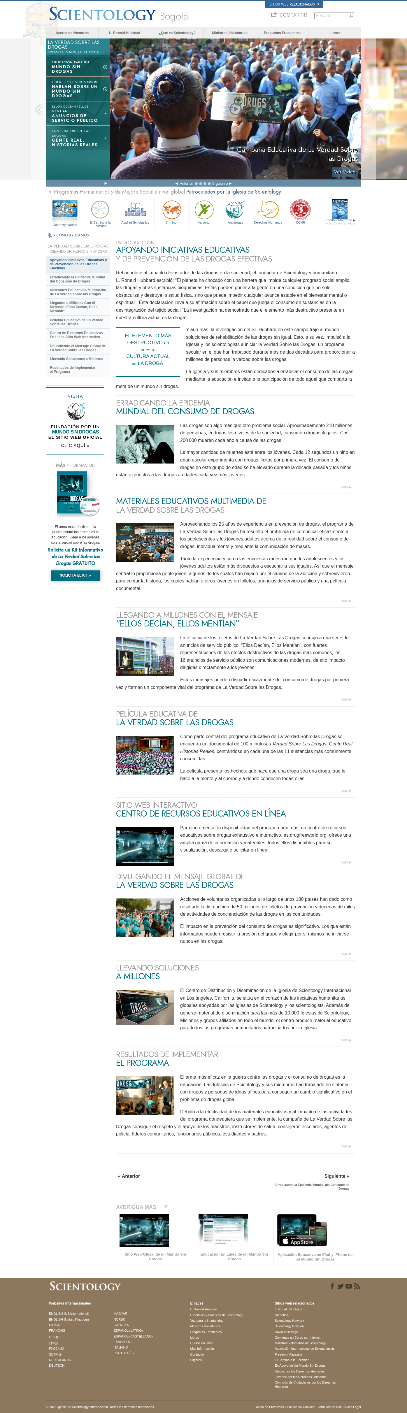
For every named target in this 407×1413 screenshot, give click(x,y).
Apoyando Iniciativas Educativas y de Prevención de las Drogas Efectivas (78, 264)
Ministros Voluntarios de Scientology (300, 1343)
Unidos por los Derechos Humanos (299, 1371)
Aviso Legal (352, 1407)
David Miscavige (286, 1332)
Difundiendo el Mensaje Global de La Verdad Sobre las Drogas (78, 348)
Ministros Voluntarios (230, 33)
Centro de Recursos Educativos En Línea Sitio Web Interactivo (76, 335)
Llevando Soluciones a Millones (76, 359)
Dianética (281, 1315)
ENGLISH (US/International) (69, 1313)
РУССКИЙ (56, 1348)
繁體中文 (55, 1354)
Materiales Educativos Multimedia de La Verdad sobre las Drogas (78, 292)
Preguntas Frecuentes (282, 33)
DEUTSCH (56, 1365)
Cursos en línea (201, 1343)
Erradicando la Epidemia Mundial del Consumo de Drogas (77, 279)
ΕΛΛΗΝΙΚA (122, 1342)
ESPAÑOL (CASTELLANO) (133, 1336)
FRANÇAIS (57, 1330)
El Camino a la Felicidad (100, 213)
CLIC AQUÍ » (75, 445)
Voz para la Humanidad (206, 1320)
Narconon (204, 211)
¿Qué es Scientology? (177, 33)
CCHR (300, 211)
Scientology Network (289, 1320)
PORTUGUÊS (124, 1353)
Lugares (196, 1360)
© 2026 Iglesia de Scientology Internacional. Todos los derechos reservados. (100, 1407)
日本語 (54, 1343)
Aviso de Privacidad (270, 1407)
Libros (334, 33)
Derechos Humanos (268, 211)
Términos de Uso (329, 1407)
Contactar (197, 1354)
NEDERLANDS (60, 1360)
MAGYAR (120, 1313)
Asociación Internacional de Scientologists (304, 1348)
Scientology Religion (289, 1326)
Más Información (202, 1348)
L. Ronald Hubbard (124, 33)
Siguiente (220, 183)
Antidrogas (235, 211)
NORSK (119, 1319)
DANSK (54, 1325)
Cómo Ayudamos (65, 225)
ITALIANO (121, 1347)
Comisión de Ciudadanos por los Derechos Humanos (305, 1384)
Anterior (186, 183)
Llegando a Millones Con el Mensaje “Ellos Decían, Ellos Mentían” (73, 307)
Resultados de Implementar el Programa (73, 370)
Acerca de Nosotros (72, 33)
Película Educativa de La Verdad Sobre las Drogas (76, 322)
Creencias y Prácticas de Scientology (216, 1315)
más (344, 487)
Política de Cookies (300, 1407)
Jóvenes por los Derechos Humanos (300, 1377)
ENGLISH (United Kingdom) (69, 1319)
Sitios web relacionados (294, 4)
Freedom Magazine (340, 221)
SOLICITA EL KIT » (75, 575)
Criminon (172, 211)
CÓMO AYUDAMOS (72, 235)
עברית (54, 1337)
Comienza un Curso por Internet (297, 1337)
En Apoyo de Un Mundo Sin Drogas (300, 1365)
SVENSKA (121, 1325)
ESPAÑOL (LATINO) (128, 1330)
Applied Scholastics (135, 211)
